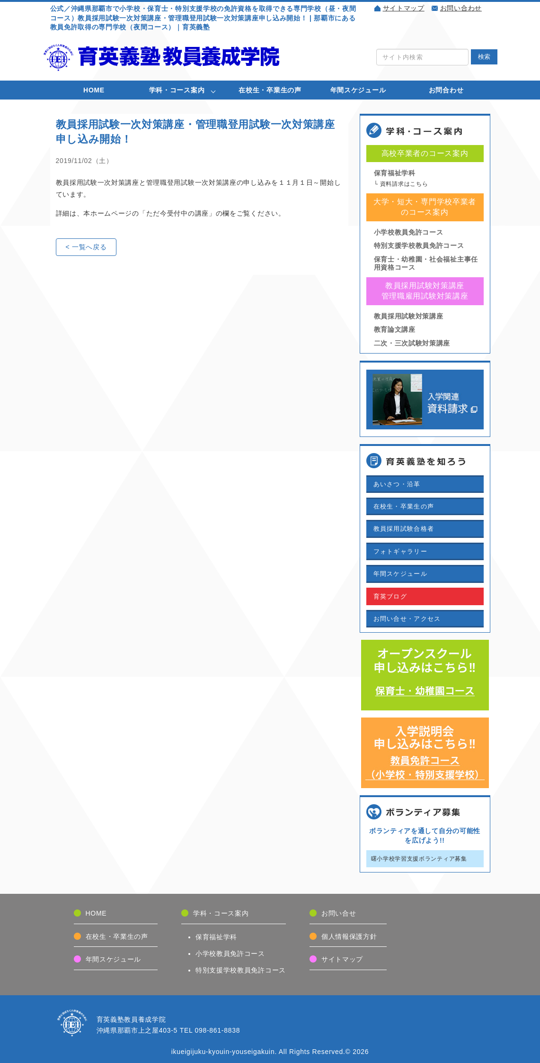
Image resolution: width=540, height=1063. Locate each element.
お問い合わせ (461, 8)
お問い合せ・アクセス (407, 618)
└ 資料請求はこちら (401, 184)
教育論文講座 (395, 329)
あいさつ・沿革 (397, 484)
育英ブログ (390, 596)
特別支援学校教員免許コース (419, 245)
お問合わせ (446, 90)
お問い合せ (338, 913)
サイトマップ (404, 8)
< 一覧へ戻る (86, 247)
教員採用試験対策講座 (408, 316)
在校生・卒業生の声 (270, 90)
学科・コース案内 (177, 90)
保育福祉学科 (395, 173)
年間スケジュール (358, 90)
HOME (94, 90)
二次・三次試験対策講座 (412, 343)
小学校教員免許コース (408, 232)
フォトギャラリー (400, 551)
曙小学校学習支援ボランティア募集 (419, 858)
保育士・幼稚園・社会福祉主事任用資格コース (426, 263)
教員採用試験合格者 (403, 528)
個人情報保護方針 (349, 936)
